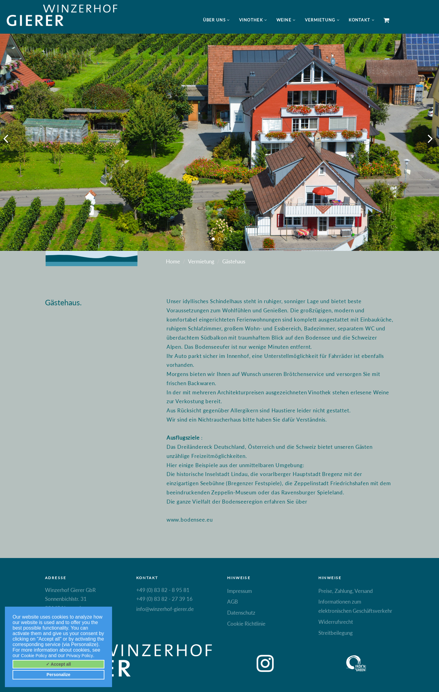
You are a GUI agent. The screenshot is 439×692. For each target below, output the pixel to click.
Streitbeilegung (335, 633)
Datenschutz (241, 612)
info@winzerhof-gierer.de (165, 609)
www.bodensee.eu (190, 519)
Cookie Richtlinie (246, 623)
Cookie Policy (34, 655)
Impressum (239, 591)
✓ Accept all (58, 664)
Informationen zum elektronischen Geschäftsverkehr (355, 606)
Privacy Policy (79, 655)
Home (173, 261)
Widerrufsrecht (335, 622)
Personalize (58, 674)
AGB (232, 601)
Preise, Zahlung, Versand (345, 591)
